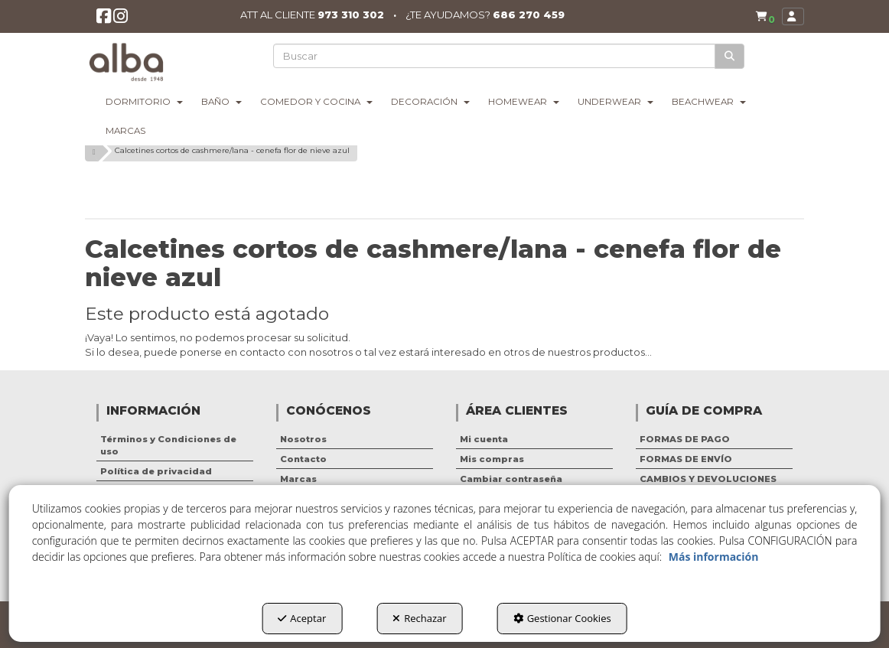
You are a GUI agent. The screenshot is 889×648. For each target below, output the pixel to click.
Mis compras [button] (492, 459)
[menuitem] (762, 16)
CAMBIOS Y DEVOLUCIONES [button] (708, 479)
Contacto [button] (303, 459)
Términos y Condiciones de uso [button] (168, 445)
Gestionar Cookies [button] (562, 618)
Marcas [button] (298, 479)
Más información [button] (714, 556)
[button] (104, 20)
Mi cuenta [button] (484, 439)
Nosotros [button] (303, 439)
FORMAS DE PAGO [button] (685, 439)
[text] (495, 56)
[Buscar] (730, 56)
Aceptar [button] (302, 618)
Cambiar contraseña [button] (511, 479)
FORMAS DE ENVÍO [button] (686, 459)
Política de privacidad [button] (156, 471)
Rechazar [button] (419, 618)
